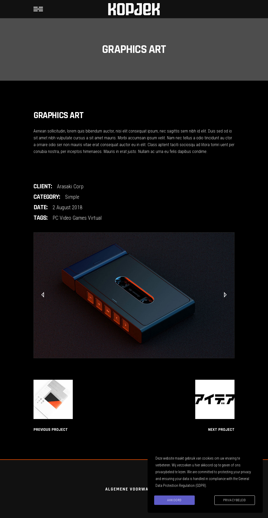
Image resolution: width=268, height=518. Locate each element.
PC (55, 218)
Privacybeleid (234, 500)
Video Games (73, 218)
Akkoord (174, 500)
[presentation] (42, 295)
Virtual (95, 218)
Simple (72, 197)
